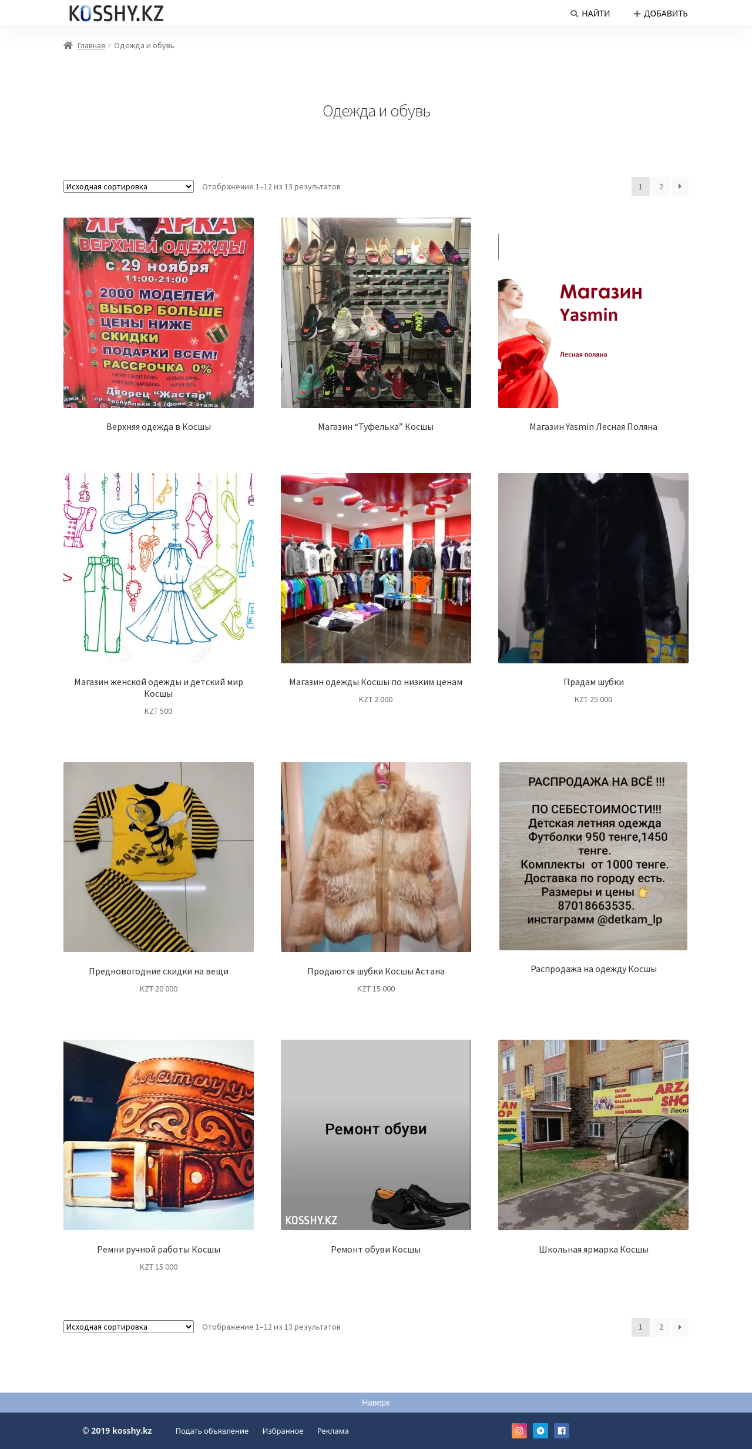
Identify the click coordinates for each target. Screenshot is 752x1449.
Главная (91, 45)
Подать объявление (212, 1430)
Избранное (283, 1430)
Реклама (333, 1430)
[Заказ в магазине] (128, 186)
